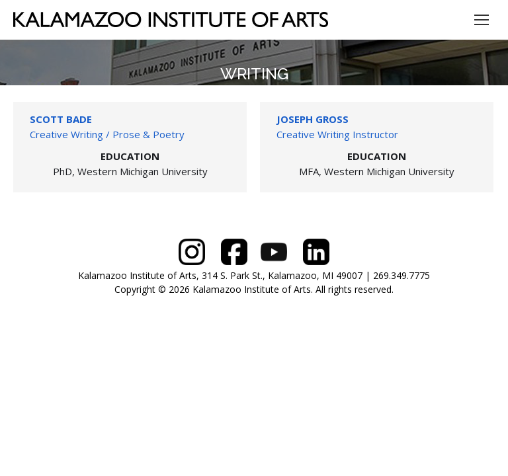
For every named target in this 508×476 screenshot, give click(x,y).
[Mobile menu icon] (481, 20)
